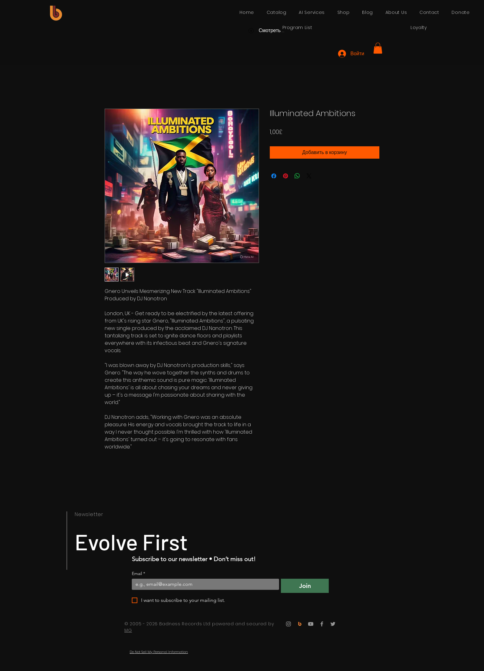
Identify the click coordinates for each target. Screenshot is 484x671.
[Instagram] (288, 624)
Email (138, 573)
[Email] (203, 584)
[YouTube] (310, 624)
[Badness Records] (299, 624)
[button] (377, 48)
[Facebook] (322, 624)
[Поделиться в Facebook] (273, 176)
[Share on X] (309, 176)
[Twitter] (333, 624)
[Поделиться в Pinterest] (285, 176)
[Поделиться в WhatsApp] (297, 176)
